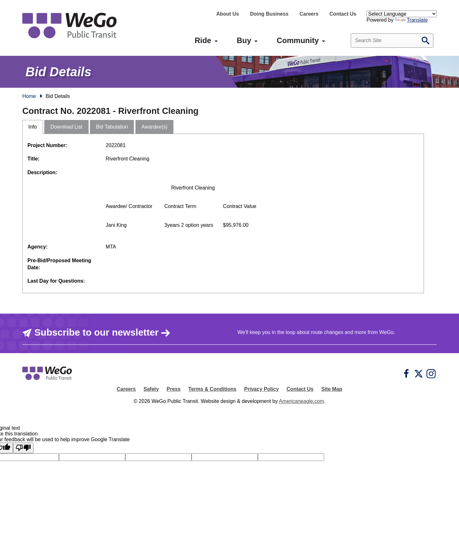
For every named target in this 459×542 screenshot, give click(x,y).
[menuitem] (203, 40)
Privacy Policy (261, 389)
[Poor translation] (23, 447)
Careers (308, 14)
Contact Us (343, 14)
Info (32, 127)
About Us (227, 14)
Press (174, 389)
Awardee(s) (155, 127)
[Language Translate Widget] (402, 14)
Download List (66, 127)
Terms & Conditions (212, 389)
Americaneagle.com (301, 401)
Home (29, 96)
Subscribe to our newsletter (96, 332)
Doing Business (269, 14)
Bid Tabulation (112, 127)
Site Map (331, 389)
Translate (411, 20)
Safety (151, 389)
